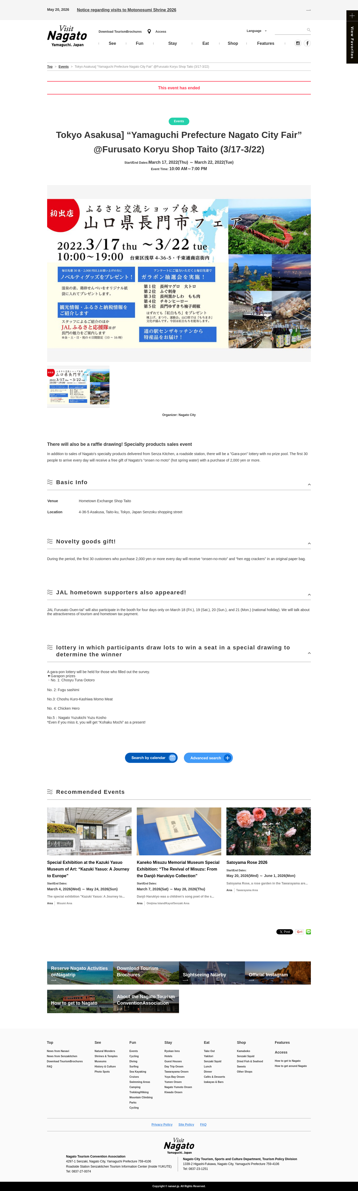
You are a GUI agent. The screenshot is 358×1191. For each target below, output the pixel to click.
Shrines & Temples (106, 1056)
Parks (133, 1102)
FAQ (49, 1066)
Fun (133, 1042)
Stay (168, 1042)
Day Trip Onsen (174, 1066)
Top (50, 1042)
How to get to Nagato (288, 1060)
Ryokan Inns (172, 1051)
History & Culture (105, 1066)
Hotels (169, 1056)
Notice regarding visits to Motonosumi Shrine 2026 (126, 10)
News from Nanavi (58, 1051)
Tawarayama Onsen (177, 1071)
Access (160, 31)
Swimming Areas (140, 1082)
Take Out (209, 1051)
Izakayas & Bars (214, 1082)
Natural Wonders (105, 1051)
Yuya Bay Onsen (175, 1076)
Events (134, 1051)
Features (282, 1042)
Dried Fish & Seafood (250, 1061)
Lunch (208, 1066)
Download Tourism (120, 31)
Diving (134, 1061)
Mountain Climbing (141, 1097)
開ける (179, 484)
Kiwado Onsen (173, 1092)
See (98, 1042)
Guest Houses (173, 1061)
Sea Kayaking (138, 1071)
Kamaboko (243, 1051)
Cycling (134, 1056)
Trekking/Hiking (139, 1092)
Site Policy (186, 1124)
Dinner (208, 1071)
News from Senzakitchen (62, 1056)
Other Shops (244, 1071)
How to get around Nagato (291, 1066)
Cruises (134, 1076)
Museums (100, 1061)
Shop (241, 1042)
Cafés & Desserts (214, 1076)
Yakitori (208, 1056)
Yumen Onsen (173, 1082)
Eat (207, 1042)
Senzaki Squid (212, 1061)
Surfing (134, 1066)
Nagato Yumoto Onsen (178, 1087)
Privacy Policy (161, 1124)
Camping (135, 1087)
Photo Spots (102, 1071)
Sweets (241, 1066)
